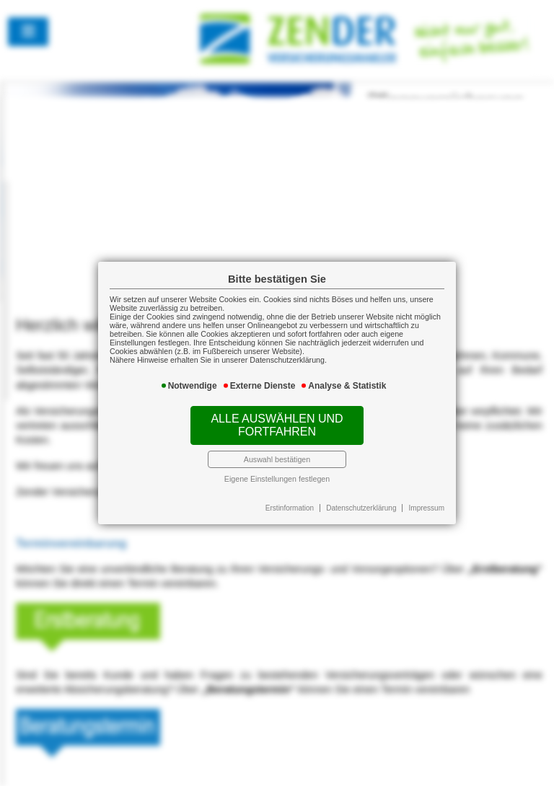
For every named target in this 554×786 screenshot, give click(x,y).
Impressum (426, 508)
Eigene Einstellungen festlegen (277, 478)
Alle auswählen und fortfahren (277, 425)
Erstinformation (289, 508)
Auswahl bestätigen (277, 459)
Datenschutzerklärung (361, 508)
